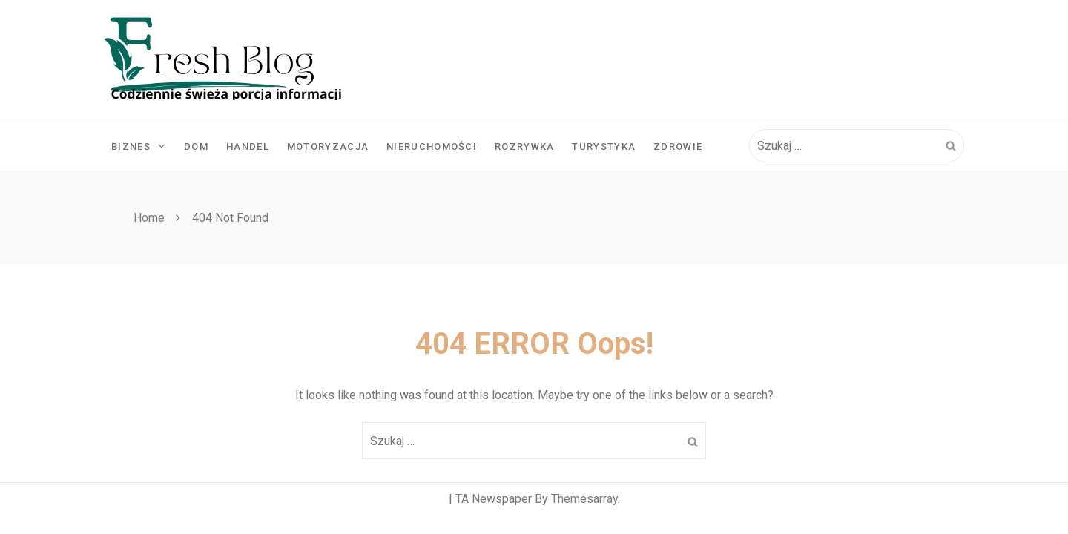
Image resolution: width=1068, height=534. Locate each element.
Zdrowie (677, 146)
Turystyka (604, 146)
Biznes (138, 146)
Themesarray (584, 499)
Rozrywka (524, 146)
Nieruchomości (431, 146)
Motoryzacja (328, 146)
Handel (247, 146)
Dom (196, 146)
